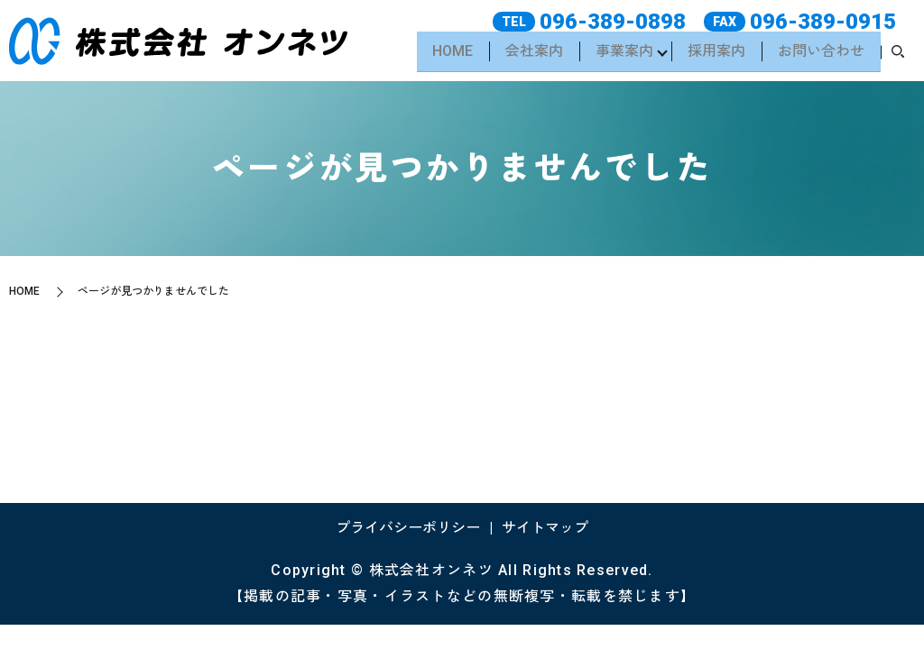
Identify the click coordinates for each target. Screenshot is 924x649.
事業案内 (616, 54)
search (898, 55)
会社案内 (524, 54)
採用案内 (713, 54)
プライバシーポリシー (408, 527)
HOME (440, 54)
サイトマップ (545, 527)
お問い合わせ (819, 54)
